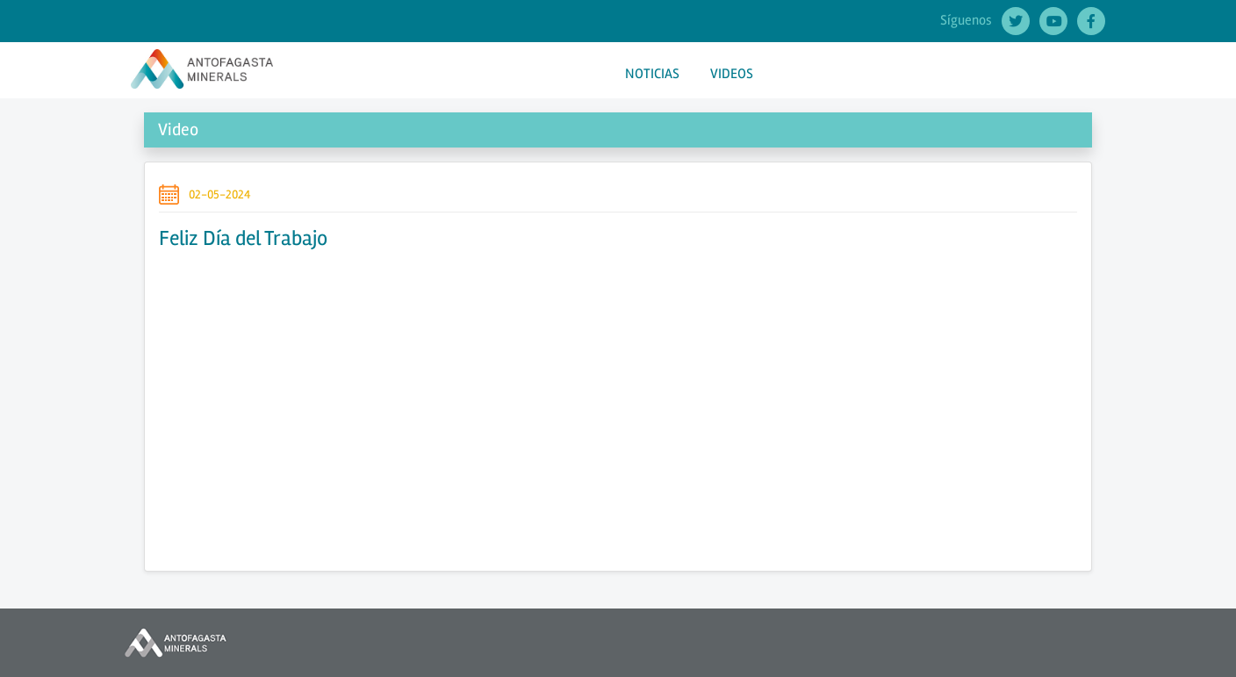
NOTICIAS (652, 74)
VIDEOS (731, 74)
